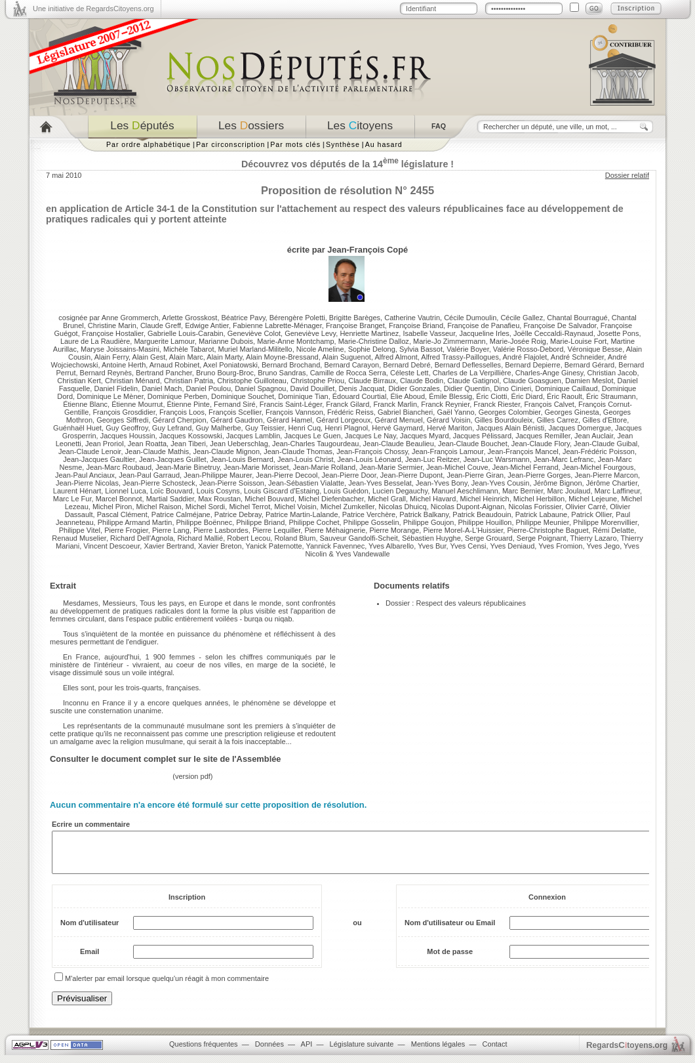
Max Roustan (219, 499)
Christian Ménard (132, 381)
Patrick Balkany (423, 514)
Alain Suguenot (346, 357)
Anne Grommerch (130, 318)
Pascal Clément (122, 514)
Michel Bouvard (269, 499)
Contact (495, 1052)
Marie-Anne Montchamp (295, 341)
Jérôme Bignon (558, 483)
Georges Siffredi (122, 420)
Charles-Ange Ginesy (549, 373)
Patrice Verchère (368, 514)
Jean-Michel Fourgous (598, 467)
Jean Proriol (104, 444)
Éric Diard (527, 396)
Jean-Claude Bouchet (472, 444)
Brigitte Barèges (354, 318)
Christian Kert (79, 381)
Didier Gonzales (413, 388)
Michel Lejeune (592, 499)
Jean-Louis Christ (305, 459)
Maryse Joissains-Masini (120, 349)
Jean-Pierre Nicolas (87, 483)
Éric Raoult (564, 396)
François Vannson (294, 412)
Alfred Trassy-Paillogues (460, 357)
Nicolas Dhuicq (402, 507)
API (307, 1052)
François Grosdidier (123, 412)
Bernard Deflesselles (468, 365)
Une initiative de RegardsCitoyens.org (93, 8)
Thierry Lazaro (593, 538)
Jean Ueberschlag (239, 444)
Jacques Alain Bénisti (510, 428)
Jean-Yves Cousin (500, 483)
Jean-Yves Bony (441, 483)
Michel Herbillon (539, 499)
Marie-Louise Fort (578, 341)
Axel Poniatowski (230, 365)
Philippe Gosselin (371, 522)
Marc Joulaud (568, 491)
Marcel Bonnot (119, 499)
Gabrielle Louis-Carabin (186, 333)
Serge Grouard (489, 538)
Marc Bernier (522, 491)
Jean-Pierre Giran (475, 475)
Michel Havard (433, 499)
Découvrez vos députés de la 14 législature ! (347, 164)
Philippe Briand (260, 522)
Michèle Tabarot (188, 349)
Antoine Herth (124, 365)
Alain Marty (224, 357)
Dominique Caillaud (566, 388)
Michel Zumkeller (348, 507)
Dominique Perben (177, 396)
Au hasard (384, 144)
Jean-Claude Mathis (157, 451)
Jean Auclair (593, 436)
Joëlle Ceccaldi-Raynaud (553, 333)
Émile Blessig (450, 396)
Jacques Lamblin (253, 436)
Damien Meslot (589, 381)
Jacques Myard (424, 436)
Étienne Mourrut (137, 404)
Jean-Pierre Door (349, 475)
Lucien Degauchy (399, 491)
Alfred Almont (395, 357)
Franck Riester (496, 404)
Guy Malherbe (218, 428)
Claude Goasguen (532, 381)
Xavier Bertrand (168, 546)
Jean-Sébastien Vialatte (306, 483)
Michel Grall (387, 499)
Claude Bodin (421, 381)
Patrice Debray (238, 514)
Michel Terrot (249, 507)
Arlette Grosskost (189, 318)
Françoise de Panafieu (483, 325)
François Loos (182, 412)
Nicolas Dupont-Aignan (468, 507)
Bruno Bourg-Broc (225, 373)
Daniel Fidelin (116, 388)
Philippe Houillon (485, 522)
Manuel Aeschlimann (464, 491)
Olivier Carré (585, 507)
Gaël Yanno (455, 412)
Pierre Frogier (126, 530)
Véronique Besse (594, 349)
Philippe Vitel (79, 530)
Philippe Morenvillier (605, 522)
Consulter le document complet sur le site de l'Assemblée (165, 759)
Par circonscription (230, 144)
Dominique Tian (303, 396)
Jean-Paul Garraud (149, 475)
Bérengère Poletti (297, 318)
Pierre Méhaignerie (334, 530)
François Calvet (549, 404)
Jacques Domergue (579, 428)
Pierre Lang (170, 530)
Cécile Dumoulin (470, 318)
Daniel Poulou (208, 388)
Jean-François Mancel (523, 451)
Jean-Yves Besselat (380, 483)
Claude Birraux (372, 381)
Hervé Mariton (449, 428)
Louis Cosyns (218, 491)
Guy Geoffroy (127, 428)
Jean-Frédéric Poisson (599, 451)
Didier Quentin (467, 388)
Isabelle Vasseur (429, 333)
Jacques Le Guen (312, 436)
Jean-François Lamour (447, 451)
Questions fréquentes (203, 1052)
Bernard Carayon (351, 365)
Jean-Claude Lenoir (89, 451)
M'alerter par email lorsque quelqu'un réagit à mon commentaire (167, 986)
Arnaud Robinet (174, 365)
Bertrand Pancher (164, 373)
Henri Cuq (304, 428)
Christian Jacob (612, 373)
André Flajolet (524, 357)
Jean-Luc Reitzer (432, 459)
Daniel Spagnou (260, 388)
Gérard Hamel (289, 420)
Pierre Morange (394, 530)
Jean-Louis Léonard (369, 459)
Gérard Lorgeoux (343, 420)
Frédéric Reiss (350, 412)
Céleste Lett (409, 373)
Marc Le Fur (72, 499)
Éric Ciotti (491, 396)
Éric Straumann (611, 396)
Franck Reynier (445, 404)
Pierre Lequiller (276, 530)
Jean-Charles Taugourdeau (315, 444)
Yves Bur (432, 546)
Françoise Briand (416, 325)
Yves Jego (603, 546)
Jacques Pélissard (482, 436)
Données (269, 1052)
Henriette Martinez (369, 333)
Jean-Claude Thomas (298, 451)
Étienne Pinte (188, 404)
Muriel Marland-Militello (255, 349)
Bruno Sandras (282, 373)
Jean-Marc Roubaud (118, 467)
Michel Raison (159, 507)
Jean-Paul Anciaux (85, 475)
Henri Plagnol (346, 428)
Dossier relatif (627, 175)
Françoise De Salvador (559, 325)
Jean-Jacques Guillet (173, 459)
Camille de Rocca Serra (348, 373)
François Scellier (235, 412)
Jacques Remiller (542, 436)
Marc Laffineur (618, 491)
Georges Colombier (510, 412)
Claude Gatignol (473, 381)
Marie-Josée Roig (518, 341)
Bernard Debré (406, 365)
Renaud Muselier (79, 538)
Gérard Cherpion (180, 420)
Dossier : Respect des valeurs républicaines (456, 603)
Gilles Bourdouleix (504, 420)
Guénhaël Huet (77, 428)
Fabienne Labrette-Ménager (277, 325)
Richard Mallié (200, 538)
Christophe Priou (317, 381)
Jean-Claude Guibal (605, 444)
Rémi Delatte (614, 530)
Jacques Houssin (127, 436)
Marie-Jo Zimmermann (449, 341)
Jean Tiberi (188, 444)
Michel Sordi (206, 507)
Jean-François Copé (367, 250)
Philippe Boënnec (204, 522)
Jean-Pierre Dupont (411, 475)
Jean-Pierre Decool (286, 475)
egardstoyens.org (626, 1053)
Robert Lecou (248, 538)
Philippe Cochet (313, 522)
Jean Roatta (147, 444)
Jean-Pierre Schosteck (159, 483)
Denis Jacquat (362, 388)
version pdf (192, 776)
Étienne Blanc (85, 404)
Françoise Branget (355, 325)
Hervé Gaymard (397, 428)
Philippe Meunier (542, 522)
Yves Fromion (560, 546)
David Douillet (312, 388)
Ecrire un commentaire (91, 824)
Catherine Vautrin (412, 318)
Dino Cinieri (512, 388)
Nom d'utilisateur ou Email (450, 930)
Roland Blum (294, 538)
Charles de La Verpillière (472, 373)
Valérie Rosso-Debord (528, 349)
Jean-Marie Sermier (390, 467)
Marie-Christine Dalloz (373, 341)
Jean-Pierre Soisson (231, 483)
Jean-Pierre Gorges (538, 475)
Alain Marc (186, 357)
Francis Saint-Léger (291, 404)
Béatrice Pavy (244, 318)
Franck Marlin (395, 404)
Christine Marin (112, 325)
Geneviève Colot (254, 333)
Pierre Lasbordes (220, 530)
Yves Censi (468, 546)
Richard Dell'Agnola (141, 538)
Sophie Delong (371, 349)
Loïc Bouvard (171, 491)
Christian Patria (188, 381)
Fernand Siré (235, 404)
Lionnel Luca (125, 491)
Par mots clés (295, 144)
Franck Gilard (347, 404)
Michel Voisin (295, 507)
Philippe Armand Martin (135, 522)
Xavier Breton (220, 546)
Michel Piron (112, 507)
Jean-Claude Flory (540, 444)
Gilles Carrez (557, 420)
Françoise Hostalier (113, 333)
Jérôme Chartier (611, 483)
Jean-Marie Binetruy (187, 467)
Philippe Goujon (428, 522)
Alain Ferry (111, 357)
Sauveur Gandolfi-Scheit (359, 538)
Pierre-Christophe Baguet (547, 530)
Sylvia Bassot (421, 349)
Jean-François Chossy (372, 451)
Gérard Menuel (398, 420)
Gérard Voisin (449, 420)
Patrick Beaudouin (481, 514)
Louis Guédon (345, 491)
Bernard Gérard (589, 365)
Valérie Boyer (468, 349)
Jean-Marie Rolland (324, 467)
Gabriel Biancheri (405, 412)
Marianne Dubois (226, 341)
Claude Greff (160, 325)
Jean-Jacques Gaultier (98, 459)
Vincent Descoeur (111, 546)
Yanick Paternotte (274, 546)
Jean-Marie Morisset (256, 467)
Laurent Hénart (77, 491)
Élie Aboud (407, 396)
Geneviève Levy (310, 333)
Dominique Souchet (242, 396)
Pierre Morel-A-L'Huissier (463, 530)
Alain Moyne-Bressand (282, 357)
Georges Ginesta (572, 412)
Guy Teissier (265, 428)
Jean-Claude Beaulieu (398, 444)
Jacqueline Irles (484, 333)
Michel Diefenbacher (331, 499)
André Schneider (577, 357)
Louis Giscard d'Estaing (281, 491)
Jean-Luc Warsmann (497, 459)
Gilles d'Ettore (604, 420)
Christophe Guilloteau (252, 381)
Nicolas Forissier (534, 507)
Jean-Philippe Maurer (218, 475)
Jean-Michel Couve (457, 467)
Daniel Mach (162, 388)
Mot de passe (450, 959)
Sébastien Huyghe (431, 538)
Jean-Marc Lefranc (564, 459)
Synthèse (343, 144)
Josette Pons (618, 333)
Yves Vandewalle (363, 554)
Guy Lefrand (172, 428)
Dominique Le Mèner (110, 396)
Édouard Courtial (359, 396)
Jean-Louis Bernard (241, 459)
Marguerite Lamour (164, 341)
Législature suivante (362, 1052)
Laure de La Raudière (95, 341)
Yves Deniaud (512, 546)
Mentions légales (438, 1052)
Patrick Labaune (541, 514)
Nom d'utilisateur (89, 930)
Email (89, 959)
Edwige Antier (207, 325)
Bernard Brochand (291, 365)
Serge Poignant (541, 538)
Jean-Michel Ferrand (525, 467)
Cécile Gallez (521, 318)
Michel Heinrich (484, 499)
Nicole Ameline (320, 349)
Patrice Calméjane (180, 514)
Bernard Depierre (532, 365)
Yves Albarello (391, 546)
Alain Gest (149, 357)
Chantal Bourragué (577, 318)
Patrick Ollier (591, 514)
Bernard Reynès (106, 373)
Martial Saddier (170, 499)
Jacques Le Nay (370, 436)
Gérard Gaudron (236, 420)
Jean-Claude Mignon (226, 451)
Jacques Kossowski (190, 436)
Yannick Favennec (335, 546)
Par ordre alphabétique (148, 144)
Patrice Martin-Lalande (302, 514)
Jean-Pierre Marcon (606, 475)
